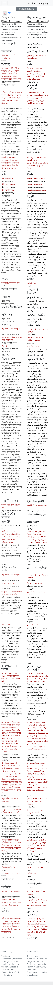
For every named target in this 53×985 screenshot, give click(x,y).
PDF (7, 13)
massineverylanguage (38, 3)
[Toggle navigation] (4, 3)
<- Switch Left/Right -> (26, 9)
